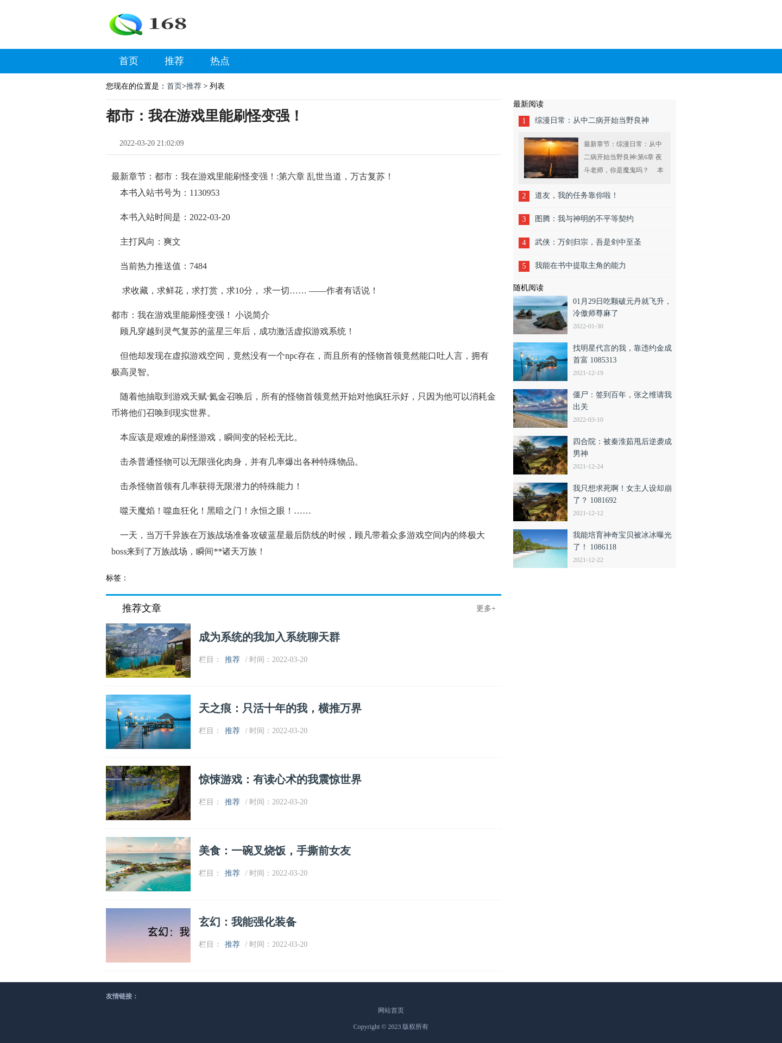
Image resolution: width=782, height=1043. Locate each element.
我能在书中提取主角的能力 (580, 265)
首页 (135, 61)
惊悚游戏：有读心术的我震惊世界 (280, 779)
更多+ (486, 608)
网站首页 (391, 1010)
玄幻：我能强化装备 (248, 922)
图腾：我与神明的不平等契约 (584, 219)
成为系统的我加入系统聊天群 (269, 637)
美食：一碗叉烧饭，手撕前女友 (275, 851)
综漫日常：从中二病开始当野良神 (592, 120)
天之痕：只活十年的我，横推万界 (280, 708)
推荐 (181, 61)
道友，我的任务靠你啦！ (577, 195)
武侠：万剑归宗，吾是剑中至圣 (588, 242)
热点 (226, 61)
